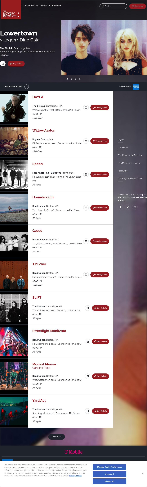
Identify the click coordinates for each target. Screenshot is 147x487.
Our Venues (37, 5)
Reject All (109, 474)
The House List (52, 5)
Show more (57, 437)
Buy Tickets (19, 63)
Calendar (40, 10)
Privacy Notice (75, 476)
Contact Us (29, 10)
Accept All (109, 481)
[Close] (143, 474)
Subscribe (139, 6)
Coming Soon (100, 107)
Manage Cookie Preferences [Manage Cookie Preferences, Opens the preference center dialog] (109, 467)
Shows (27, 5)
